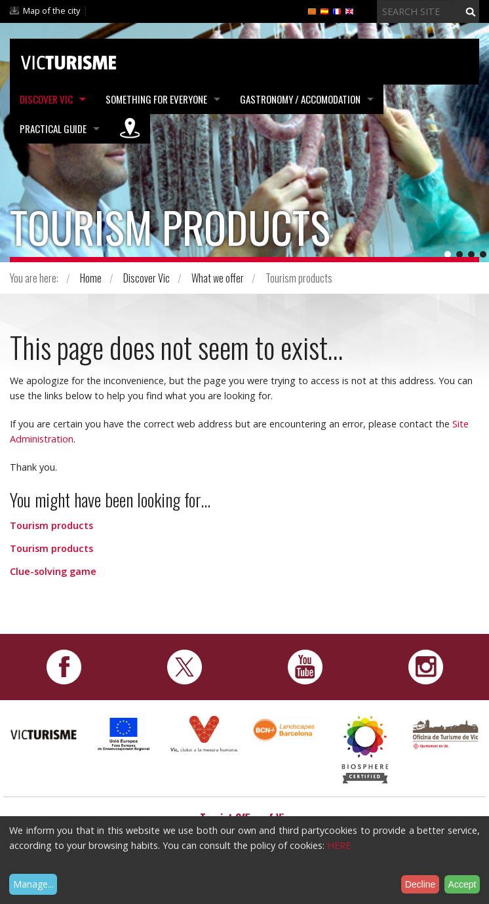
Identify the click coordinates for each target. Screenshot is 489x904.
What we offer (217, 278)
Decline (420, 884)
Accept (462, 884)
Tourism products (51, 525)
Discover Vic (46, 99)
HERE (339, 845)
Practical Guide (53, 128)
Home (91, 278)
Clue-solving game (53, 571)
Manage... (33, 884)
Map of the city (51, 10)
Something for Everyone (156, 99)
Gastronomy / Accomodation (300, 99)
